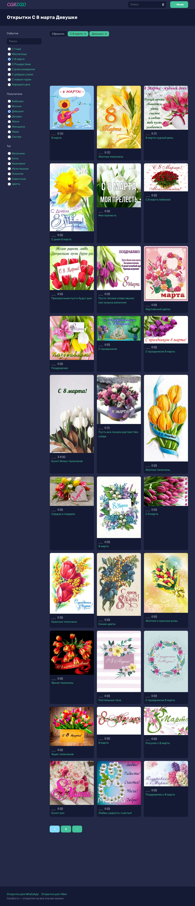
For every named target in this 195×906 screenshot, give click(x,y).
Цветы (16, 184)
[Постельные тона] (119, 661)
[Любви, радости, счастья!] (119, 783)
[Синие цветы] (119, 584)
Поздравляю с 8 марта (160, 794)
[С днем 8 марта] (72, 197)
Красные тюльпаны (64, 621)
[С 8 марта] (166, 491)
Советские (19, 179)
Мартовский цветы (157, 309)
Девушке (18, 111)
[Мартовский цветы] (166, 273)
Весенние (18, 153)
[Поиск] (147, 4)
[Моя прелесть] (119, 185)
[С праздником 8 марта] (166, 329)
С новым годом (21, 79)
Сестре (16, 136)
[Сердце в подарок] (72, 491)
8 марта (56, 137)
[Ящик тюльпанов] (72, 726)
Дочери (17, 116)
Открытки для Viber (54, 894)
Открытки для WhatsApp (23, 894)
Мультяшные (20, 168)
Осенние (17, 173)
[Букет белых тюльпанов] (72, 414)
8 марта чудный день (159, 137)
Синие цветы (106, 624)
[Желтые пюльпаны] (119, 117)
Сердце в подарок (63, 514)
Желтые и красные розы (161, 621)
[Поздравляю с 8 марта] (166, 773)
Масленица (19, 54)
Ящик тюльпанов (62, 754)
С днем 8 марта (61, 239)
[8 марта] (72, 108)
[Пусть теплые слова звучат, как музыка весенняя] (119, 268)
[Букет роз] (72, 783)
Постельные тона (109, 700)
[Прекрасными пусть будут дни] (72, 268)
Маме (15, 131)
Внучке (16, 106)
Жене (15, 121)
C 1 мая (16, 49)
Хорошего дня (21, 84)
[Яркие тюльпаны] (72, 653)
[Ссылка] (16, 4)
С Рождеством (21, 64)
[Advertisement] (119, 61)
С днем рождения (23, 69)
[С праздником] (119, 328)
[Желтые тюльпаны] (166, 418)
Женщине (18, 126)
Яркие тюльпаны (62, 682)
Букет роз (57, 813)
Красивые (18, 163)
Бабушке (17, 101)
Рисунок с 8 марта (157, 743)
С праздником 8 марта (160, 351)
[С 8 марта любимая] (166, 177)
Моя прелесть (107, 215)
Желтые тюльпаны (157, 469)
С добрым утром (22, 74)
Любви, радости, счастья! (115, 813)
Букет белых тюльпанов (67, 461)
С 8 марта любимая (157, 199)
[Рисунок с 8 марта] (166, 721)
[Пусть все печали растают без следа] (119, 399)
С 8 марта (18, 59)
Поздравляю (59, 368)
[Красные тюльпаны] (72, 583)
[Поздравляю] (72, 338)
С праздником (107, 349)
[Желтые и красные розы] (166, 583)
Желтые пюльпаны (110, 156)
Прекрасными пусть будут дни (71, 298)
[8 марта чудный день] (166, 108)
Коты (15, 158)
